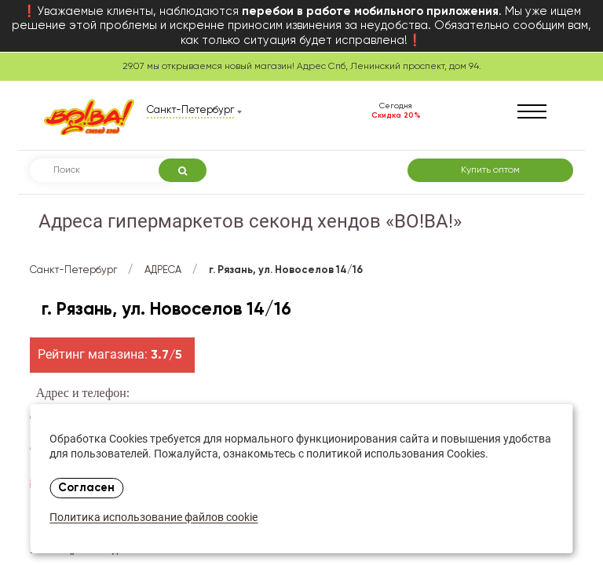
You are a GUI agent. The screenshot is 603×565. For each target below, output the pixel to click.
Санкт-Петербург (73, 270)
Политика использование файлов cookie (153, 518)
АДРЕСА (162, 270)
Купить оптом (490, 170)
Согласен (86, 488)
